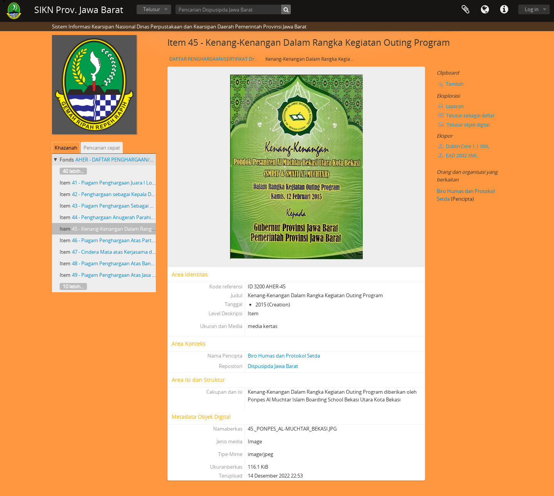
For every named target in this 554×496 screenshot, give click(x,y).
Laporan (451, 106)
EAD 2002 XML (457, 155)
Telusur (151, 9)
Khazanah (66, 147)
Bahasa (484, 9)
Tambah (455, 84)
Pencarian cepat (101, 147)
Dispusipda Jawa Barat (273, 366)
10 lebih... (73, 286)
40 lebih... (73, 171)
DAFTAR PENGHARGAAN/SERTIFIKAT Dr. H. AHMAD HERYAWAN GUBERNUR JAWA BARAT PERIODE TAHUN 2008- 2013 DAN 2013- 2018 (214, 59)
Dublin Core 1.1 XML (463, 146)
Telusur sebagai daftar (466, 115)
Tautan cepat (504, 9)
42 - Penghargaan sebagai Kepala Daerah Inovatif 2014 (133, 194)
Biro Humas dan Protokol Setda (284, 355)
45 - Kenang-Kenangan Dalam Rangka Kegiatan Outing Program (144, 228)
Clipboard (465, 9)
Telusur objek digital (464, 125)
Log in (532, 9)
